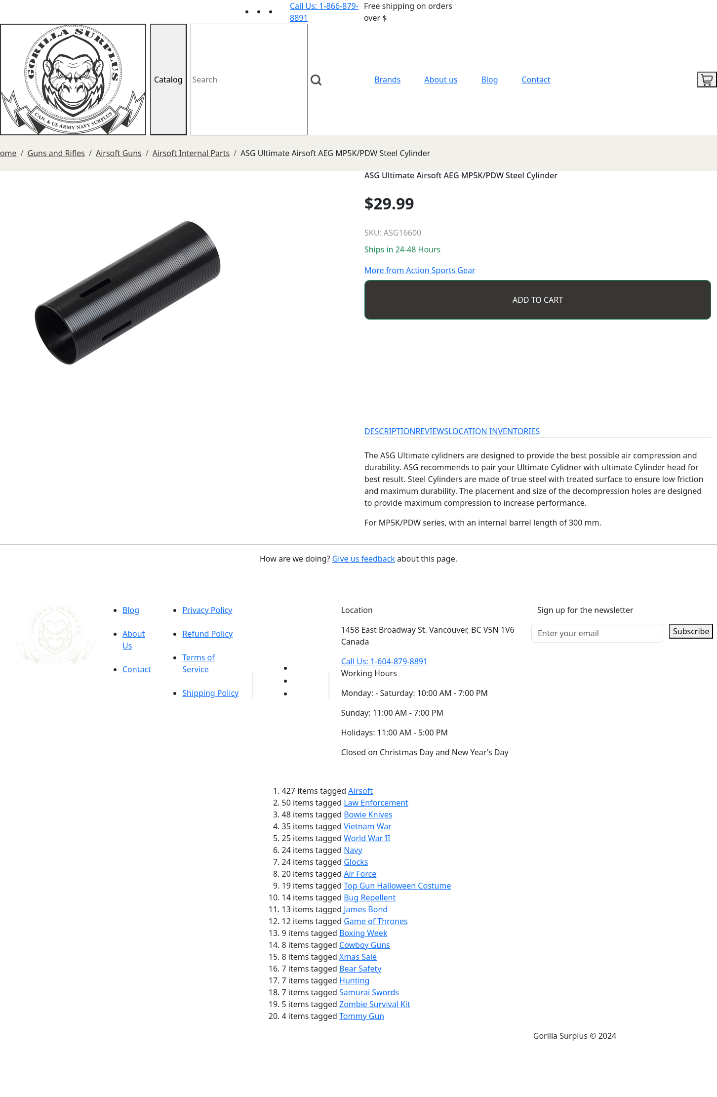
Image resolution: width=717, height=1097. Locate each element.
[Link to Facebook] (299, 680)
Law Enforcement (376, 802)
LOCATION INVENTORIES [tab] (494, 431)
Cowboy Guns (364, 944)
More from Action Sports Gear (420, 270)
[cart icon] (707, 79)
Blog (489, 79)
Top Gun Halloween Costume (397, 885)
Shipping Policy (210, 693)
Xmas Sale (358, 956)
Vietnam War (368, 826)
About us (440, 79)
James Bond (366, 909)
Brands (387, 79)
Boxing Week (363, 933)
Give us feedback (363, 558)
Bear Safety (360, 968)
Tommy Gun (361, 1016)
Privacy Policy (207, 610)
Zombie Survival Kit (374, 1004)
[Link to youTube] (299, 667)
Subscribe (691, 631)
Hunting (354, 980)
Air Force (360, 873)
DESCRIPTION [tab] (390, 431)
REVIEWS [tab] (432, 431)
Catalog (168, 79)
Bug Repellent (370, 897)
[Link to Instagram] (284, 11)
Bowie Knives (368, 814)
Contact (536, 79)
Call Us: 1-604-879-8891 (384, 661)
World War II (367, 838)
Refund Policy (207, 633)
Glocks (356, 861)
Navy (353, 850)
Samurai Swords (369, 992)
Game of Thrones (375, 921)
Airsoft (360, 790)
